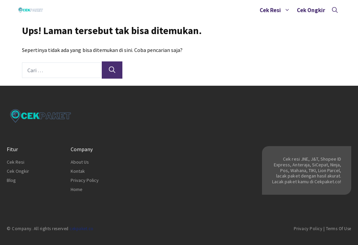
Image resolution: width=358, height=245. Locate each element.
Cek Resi (276, 10)
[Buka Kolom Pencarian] (335, 10)
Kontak (78, 171)
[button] (287, 10)
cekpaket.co (82, 229)
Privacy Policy (85, 180)
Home (76, 189)
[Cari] (112, 70)
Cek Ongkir (311, 10)
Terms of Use (338, 229)
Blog (11, 180)
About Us (80, 162)
